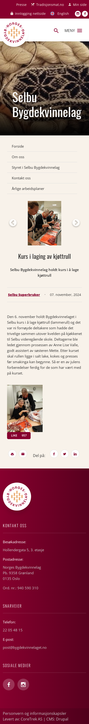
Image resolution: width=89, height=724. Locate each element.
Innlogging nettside (30, 13)
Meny (73, 30)
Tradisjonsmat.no (50, 4)
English (63, 13)
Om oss (18, 156)
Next (76, 223)
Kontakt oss (21, 178)
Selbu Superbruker (24, 294)
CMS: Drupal (57, 719)
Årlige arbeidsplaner (28, 188)
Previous (13, 223)
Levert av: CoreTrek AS (22, 719)
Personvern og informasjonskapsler (34, 713)
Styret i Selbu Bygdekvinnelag (36, 167)
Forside (18, 146)
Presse (21, 4)
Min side (80, 4)
